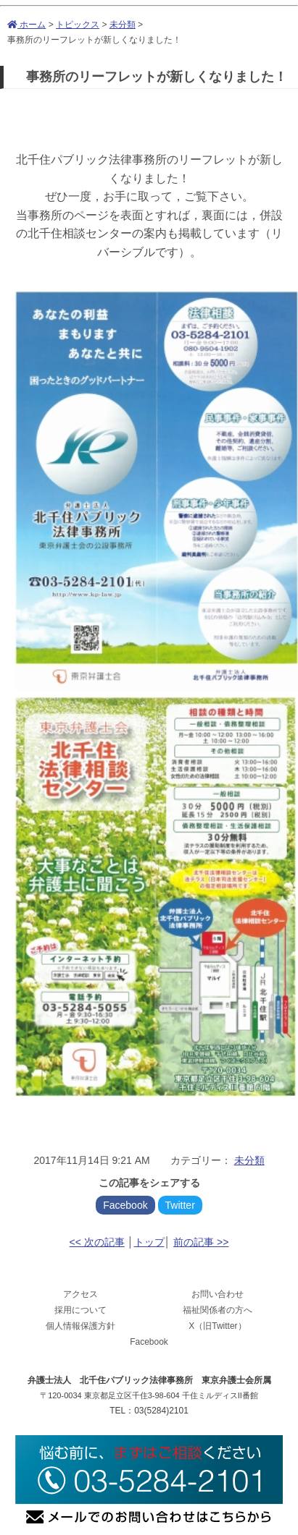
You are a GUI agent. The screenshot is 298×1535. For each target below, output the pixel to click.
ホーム (26, 25)
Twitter (180, 1205)
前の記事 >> (200, 1242)
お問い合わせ (217, 1294)
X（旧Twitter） (217, 1326)
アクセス (80, 1294)
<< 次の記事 (97, 1242)
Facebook (125, 1205)
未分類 (122, 25)
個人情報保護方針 (80, 1326)
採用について (80, 1310)
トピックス (77, 25)
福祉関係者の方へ (217, 1310)
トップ (149, 1242)
